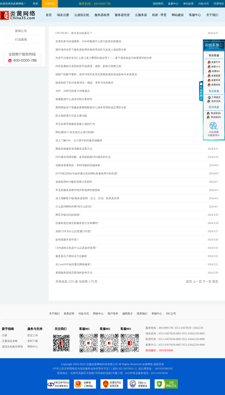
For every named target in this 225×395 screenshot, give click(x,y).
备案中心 (173, 3)
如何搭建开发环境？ (67, 239)
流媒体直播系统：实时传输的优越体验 (78, 165)
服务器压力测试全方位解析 (71, 256)
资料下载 (32, 341)
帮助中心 (98, 313)
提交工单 (32, 335)
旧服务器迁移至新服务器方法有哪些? (77, 223)
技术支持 (213, 101)
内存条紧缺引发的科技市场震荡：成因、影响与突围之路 (88, 66)
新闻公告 (21, 30)
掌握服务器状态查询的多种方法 (74, 272)
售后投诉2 (214, 117)
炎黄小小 (214, 67)
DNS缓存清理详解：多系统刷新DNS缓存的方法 (83, 157)
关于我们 (54, 313)
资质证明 (69, 313)
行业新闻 (21, 39)
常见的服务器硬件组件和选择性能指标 (78, 190)
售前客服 (214, 55)
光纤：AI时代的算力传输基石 (73, 91)
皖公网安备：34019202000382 (156, 368)
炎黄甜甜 (214, 76)
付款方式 (203, 3)
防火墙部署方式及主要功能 (71, 115)
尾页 (215, 281)
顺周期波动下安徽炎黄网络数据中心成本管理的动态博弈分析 (91, 107)
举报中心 (157, 313)
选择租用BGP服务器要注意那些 (74, 181)
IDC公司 (171, 313)
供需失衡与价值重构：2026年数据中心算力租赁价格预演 (88, 41)
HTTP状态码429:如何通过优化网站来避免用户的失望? (87, 173)
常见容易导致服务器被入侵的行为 (75, 124)
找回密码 (158, 3)
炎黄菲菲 (214, 80)
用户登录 (113, 313)
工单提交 (214, 97)
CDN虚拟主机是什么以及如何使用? (76, 247)
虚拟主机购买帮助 (12, 346)
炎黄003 (214, 71)
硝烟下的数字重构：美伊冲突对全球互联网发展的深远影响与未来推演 (96, 74)
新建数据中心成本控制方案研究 (74, 99)
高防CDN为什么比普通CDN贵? (73, 231)
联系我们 (142, 313)
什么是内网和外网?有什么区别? (74, 206)
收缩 (201, 91)
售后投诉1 (214, 113)
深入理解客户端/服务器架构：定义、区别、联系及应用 (87, 198)
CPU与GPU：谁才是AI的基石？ (74, 33)
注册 (4, 335)
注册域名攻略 (10, 341)
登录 (35, 3)
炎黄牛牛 (214, 62)
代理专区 (219, 3)
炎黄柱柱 (214, 85)
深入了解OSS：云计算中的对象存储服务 (79, 140)
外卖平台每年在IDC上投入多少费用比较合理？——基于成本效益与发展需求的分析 (104, 58)
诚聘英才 (127, 313)
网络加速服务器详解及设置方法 (74, 148)
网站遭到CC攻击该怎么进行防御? (75, 132)
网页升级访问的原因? (68, 214)
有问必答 (188, 3)
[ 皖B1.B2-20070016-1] (124, 368)
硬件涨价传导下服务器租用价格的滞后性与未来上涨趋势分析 (91, 49)
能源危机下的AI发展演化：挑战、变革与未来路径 (84, 82)
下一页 (207, 281)
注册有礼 (50, 3)
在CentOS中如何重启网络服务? (73, 264)
